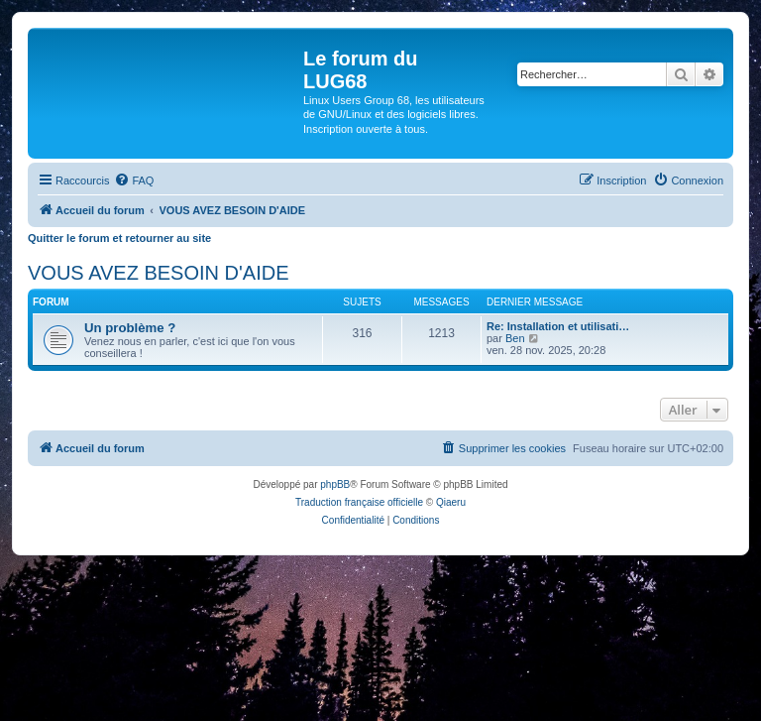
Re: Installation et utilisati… (558, 326)
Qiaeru (451, 502)
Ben (515, 338)
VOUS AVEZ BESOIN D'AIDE (158, 273)
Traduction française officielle (359, 502)
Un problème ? (129, 327)
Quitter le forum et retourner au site (119, 238)
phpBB (335, 484)
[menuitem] (134, 180)
